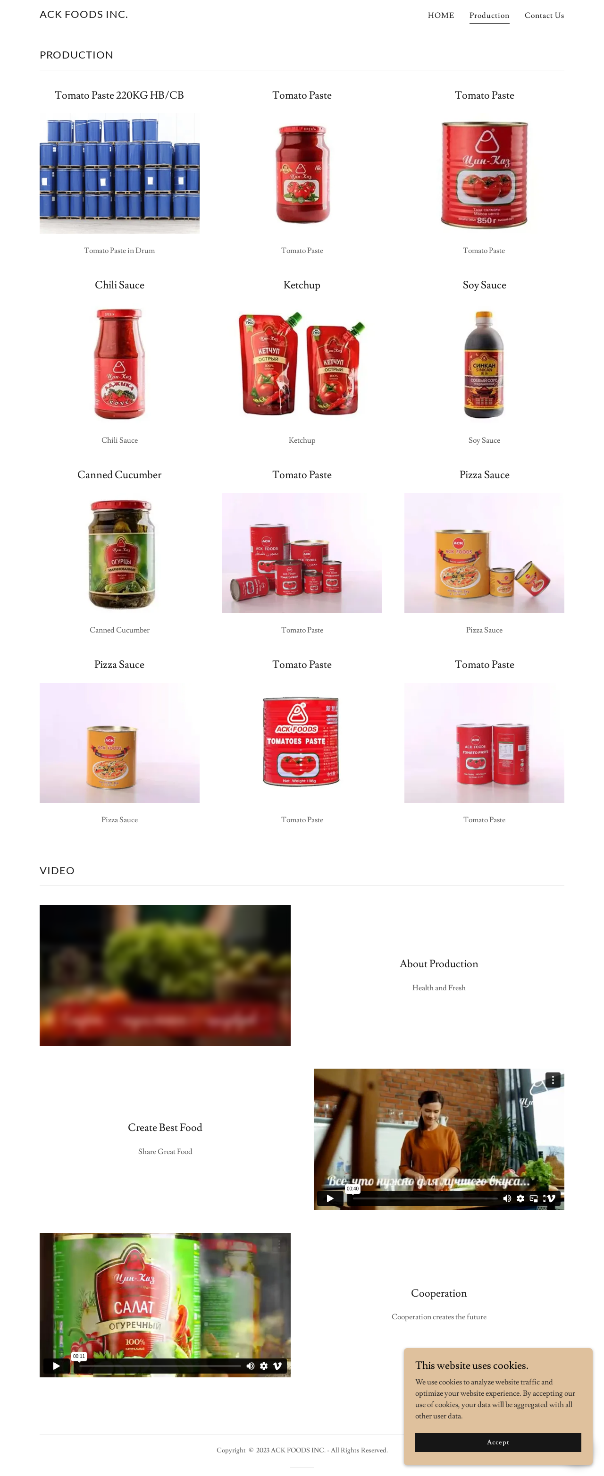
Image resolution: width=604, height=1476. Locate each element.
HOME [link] (441, 15)
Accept (498, 1442)
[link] (84, 15)
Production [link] (490, 15)
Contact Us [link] (544, 15)
